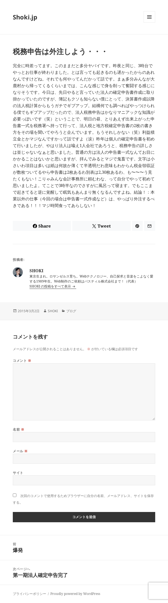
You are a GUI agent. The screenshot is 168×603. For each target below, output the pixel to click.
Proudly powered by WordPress (75, 593)
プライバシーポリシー (29, 593)
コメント (22, 360)
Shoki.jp (25, 17)
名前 (18, 429)
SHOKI (53, 311)
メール (20, 451)
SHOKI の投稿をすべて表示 (50, 286)
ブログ (71, 311)
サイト (18, 472)
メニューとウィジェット (149, 22)
